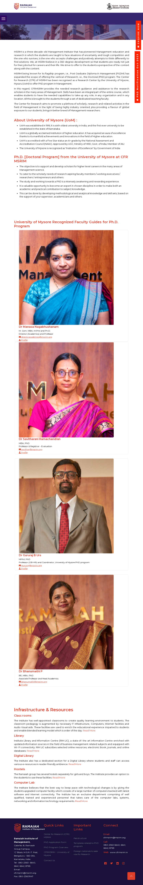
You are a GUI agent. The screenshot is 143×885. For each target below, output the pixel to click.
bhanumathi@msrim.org (33, 681)
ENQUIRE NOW (138, 35)
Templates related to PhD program (86, 844)
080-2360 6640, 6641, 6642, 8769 (114, 846)
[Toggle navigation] (3, 19)
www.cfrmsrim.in (119, 852)
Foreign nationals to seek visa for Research (86, 852)
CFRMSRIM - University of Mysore (56, 854)
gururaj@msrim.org (30, 565)
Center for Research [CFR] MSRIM (56, 835)
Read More (89, 730)
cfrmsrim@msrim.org (114, 837)
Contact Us (49, 860)
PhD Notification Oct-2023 (137, 77)
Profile (23, 340)
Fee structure (80, 838)
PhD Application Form (55, 842)
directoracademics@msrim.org (35, 337)
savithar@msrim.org (30, 449)
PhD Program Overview (56, 847)
